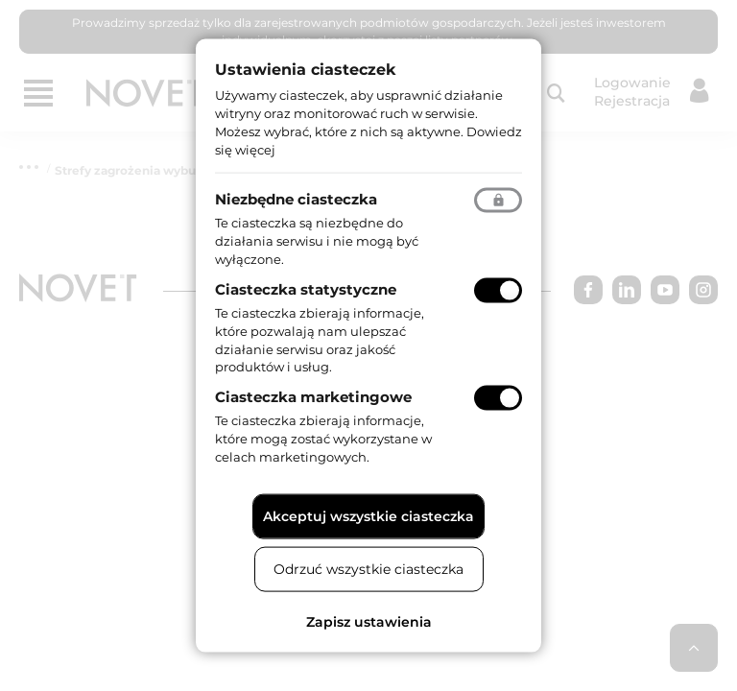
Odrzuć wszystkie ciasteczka (368, 568)
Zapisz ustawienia (369, 621)
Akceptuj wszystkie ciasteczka (368, 515)
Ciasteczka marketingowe (313, 397)
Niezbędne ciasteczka (296, 199)
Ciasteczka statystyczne (305, 289)
